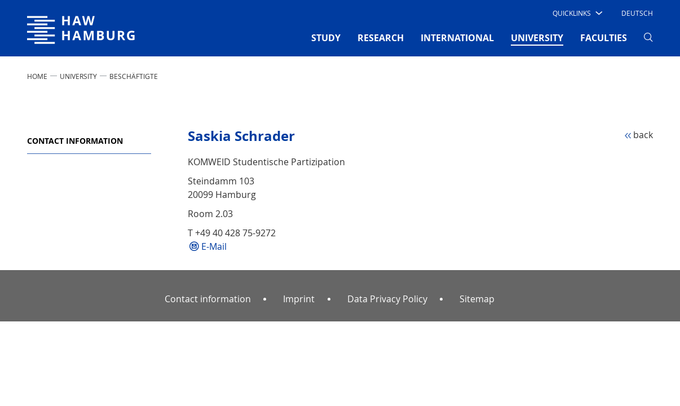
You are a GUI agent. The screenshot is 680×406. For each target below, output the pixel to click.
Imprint (299, 299)
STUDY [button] (326, 38)
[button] (576, 12)
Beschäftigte (133, 76)
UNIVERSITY (78, 76)
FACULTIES (603, 38)
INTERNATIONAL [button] (457, 38)
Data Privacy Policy (387, 299)
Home (37, 76)
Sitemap (477, 299)
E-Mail (214, 246)
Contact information (75, 140)
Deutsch (637, 12)
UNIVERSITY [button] (537, 37)
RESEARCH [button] (380, 38)
